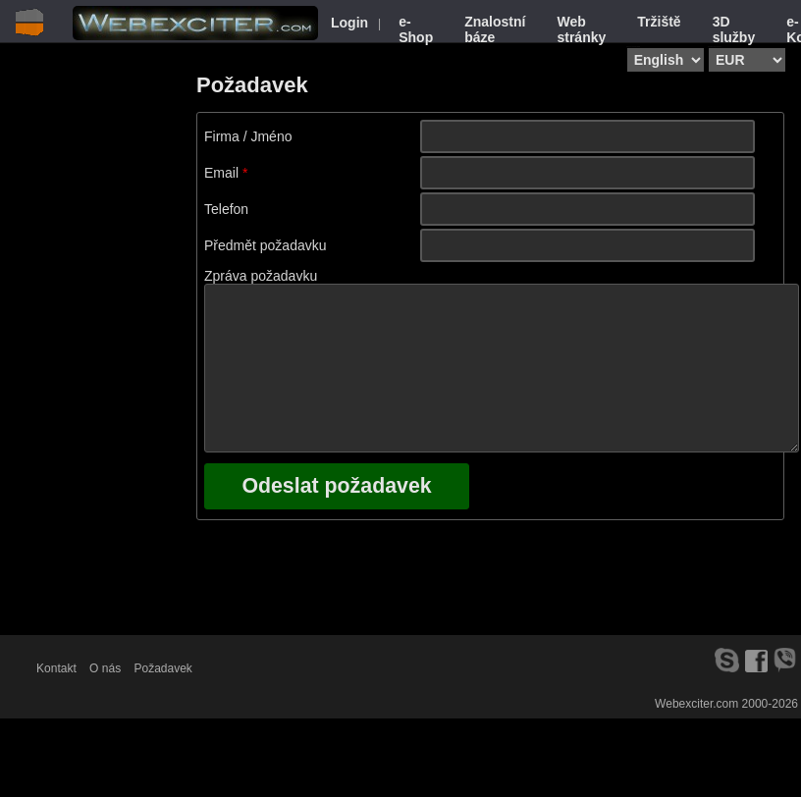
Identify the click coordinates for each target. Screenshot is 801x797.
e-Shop (416, 29)
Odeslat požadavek (336, 486)
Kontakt (56, 668)
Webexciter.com (696, 704)
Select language (633, 46)
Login (349, 22)
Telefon (226, 209)
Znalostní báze (494, 29)
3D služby (734, 29)
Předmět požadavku (265, 245)
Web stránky (581, 29)
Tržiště (658, 21)
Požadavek (162, 668)
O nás (105, 668)
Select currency (714, 46)
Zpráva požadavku (260, 276)
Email (221, 173)
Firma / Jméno (248, 136)
